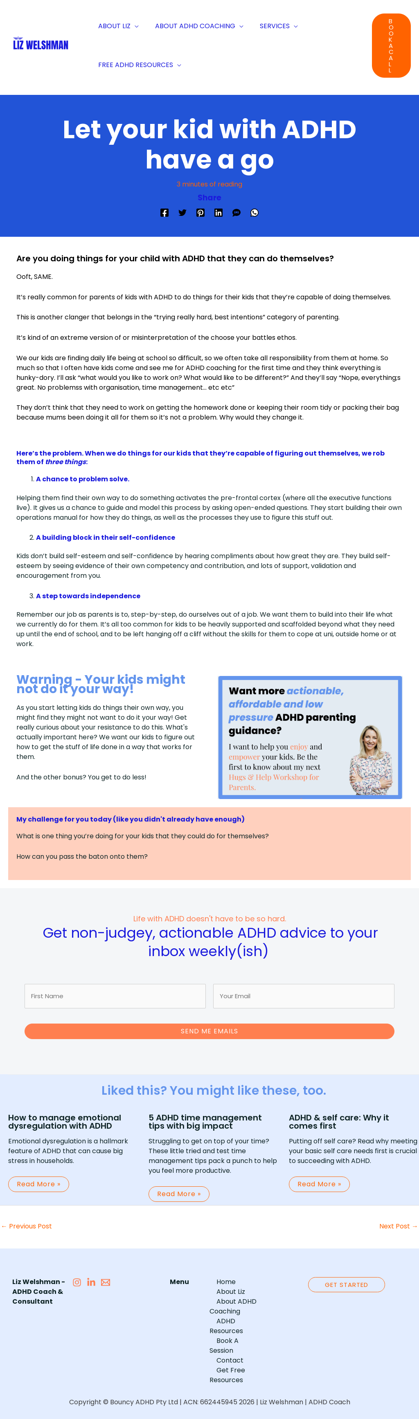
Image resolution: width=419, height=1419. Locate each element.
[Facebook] (164, 212)
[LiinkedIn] (91, 1278)
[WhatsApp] (254, 212)
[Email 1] (105, 1278)
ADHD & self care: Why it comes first (339, 1118)
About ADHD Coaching (230, 1302)
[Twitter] (182, 212)
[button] (391, 45)
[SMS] (236, 212)
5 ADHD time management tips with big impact (205, 1118)
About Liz (224, 1288)
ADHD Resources (237, 1317)
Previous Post (26, 1222)
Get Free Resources (226, 1351)
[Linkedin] (218, 212)
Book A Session (233, 1327)
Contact (223, 1337)
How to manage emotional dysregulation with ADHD (64, 1118)
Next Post (398, 1222)
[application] (133, 26)
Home (219, 1278)
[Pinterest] (200, 212)
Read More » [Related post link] (39, 1180)
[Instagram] (76, 1278)
